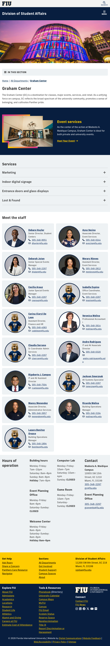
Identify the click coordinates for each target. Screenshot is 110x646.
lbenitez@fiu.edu (40, 447)
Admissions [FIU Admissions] (8, 595)
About (42, 577)
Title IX (42, 624)
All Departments (19, 80)
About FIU (7, 591)
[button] (104, 3)
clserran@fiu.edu (40, 358)
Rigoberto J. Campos (39, 374)
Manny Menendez (38, 403)
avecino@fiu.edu (94, 243)
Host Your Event (66, 140)
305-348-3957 (39, 413)
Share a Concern (10, 566)
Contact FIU (81, 601)
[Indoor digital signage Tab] (55, 182)
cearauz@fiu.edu (40, 300)
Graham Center (38, 80)
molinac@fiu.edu (94, 416)
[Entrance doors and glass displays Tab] (55, 191)
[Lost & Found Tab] (55, 200)
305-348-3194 (93, 413)
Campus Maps (46, 599)
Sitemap (72, 642)
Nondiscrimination (48, 621)
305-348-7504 (39, 384)
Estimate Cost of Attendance (17, 624)
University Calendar (49, 595)
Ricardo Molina (90, 403)
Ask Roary (7, 562)
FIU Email (44, 610)
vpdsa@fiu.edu (83, 570)
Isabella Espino (90, 287)
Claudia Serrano (37, 345)
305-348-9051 (39, 240)
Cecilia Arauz (35, 287)
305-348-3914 (93, 325)
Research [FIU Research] (7, 606)
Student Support (47, 570)
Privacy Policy (60, 642)
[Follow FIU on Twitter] (88, 609)
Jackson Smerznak (92, 376)
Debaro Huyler (36, 230)
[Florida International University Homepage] (28, 4)
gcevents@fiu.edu (94, 507)
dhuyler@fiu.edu (39, 243)
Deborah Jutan (36, 258)
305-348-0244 (93, 240)
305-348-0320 (93, 352)
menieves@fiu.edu (94, 272)
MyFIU (42, 602)
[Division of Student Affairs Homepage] (24, 13)
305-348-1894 (39, 443)
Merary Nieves (90, 258)
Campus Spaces (47, 573)
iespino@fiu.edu (93, 300)
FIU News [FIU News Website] (80, 604)
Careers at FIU (9, 621)
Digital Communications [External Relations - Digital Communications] (70, 638)
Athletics (6, 613)
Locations (7, 602)
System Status (46, 613)
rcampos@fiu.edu (40, 388)
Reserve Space (47, 617)
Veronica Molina (91, 315)
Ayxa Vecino (89, 230)
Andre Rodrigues (91, 341)
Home (5, 80)
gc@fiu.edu (91, 488)
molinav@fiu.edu (94, 329)
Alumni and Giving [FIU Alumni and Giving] (11, 617)
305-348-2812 (93, 268)
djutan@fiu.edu (39, 272)
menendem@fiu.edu (41, 416)
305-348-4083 (39, 327)
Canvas (43, 606)
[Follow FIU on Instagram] (77, 609)
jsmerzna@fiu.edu (94, 386)
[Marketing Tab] (55, 172)
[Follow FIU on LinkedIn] (81, 609)
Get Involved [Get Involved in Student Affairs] (45, 566)
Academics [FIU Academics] (8, 599)
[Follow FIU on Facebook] (85, 609)
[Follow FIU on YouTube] (92, 609)
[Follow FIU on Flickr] (96, 609)
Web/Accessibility (42, 642)
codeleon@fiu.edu (40, 330)
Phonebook (45, 591)
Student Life (8, 610)
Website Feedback (92, 638)
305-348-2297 (39, 268)
